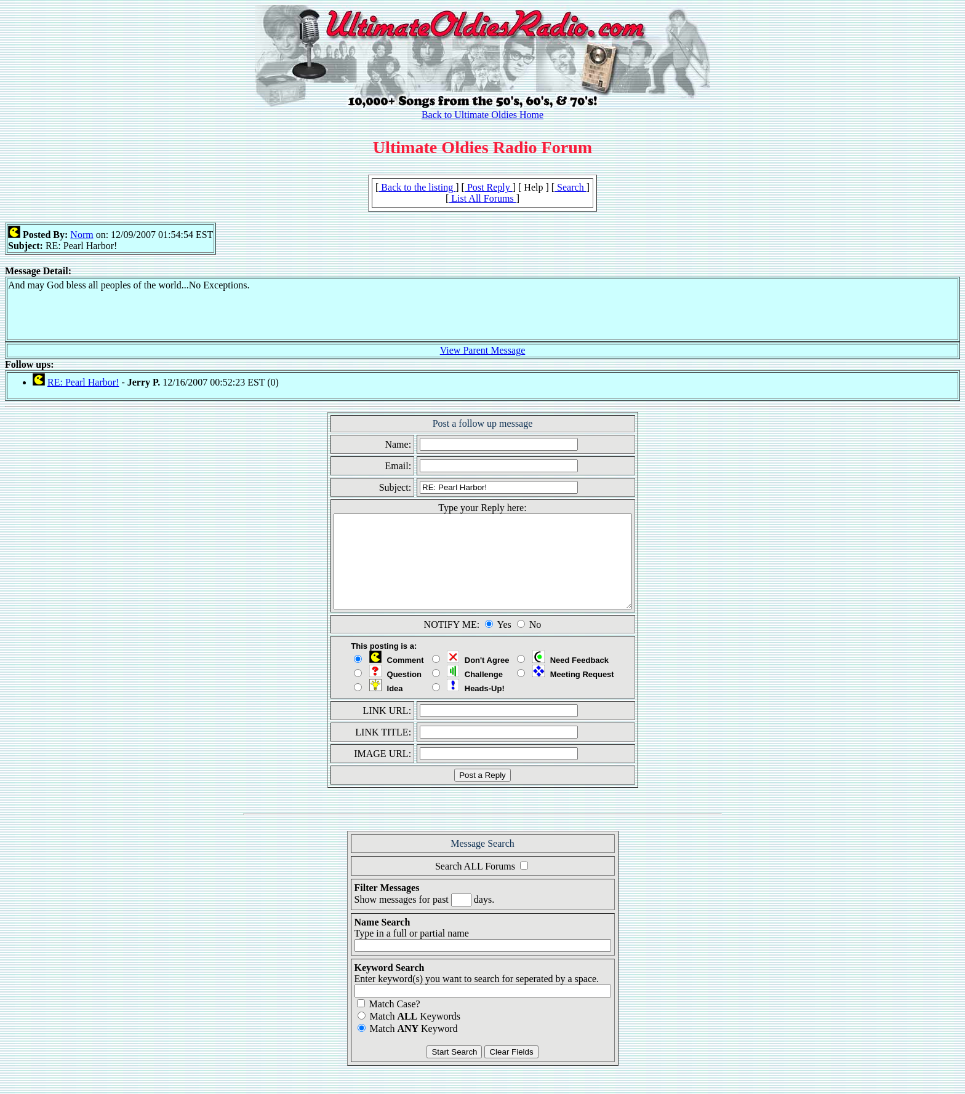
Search (571, 187)
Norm (81, 234)
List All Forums (482, 198)
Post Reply (489, 187)
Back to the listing (416, 187)
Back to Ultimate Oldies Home (482, 114)
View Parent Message (483, 350)
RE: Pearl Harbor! (83, 382)
